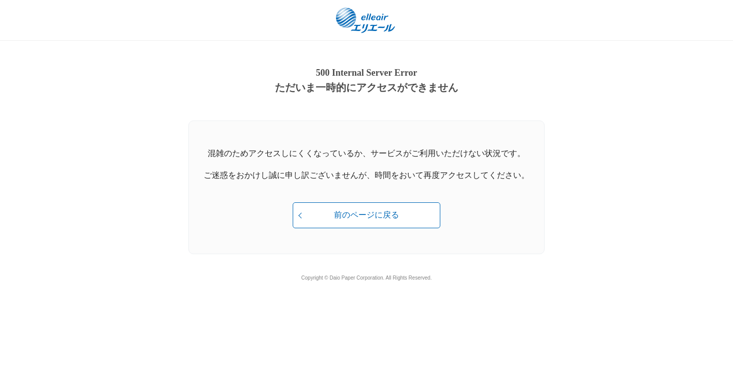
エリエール (366, 20)
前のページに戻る (366, 214)
